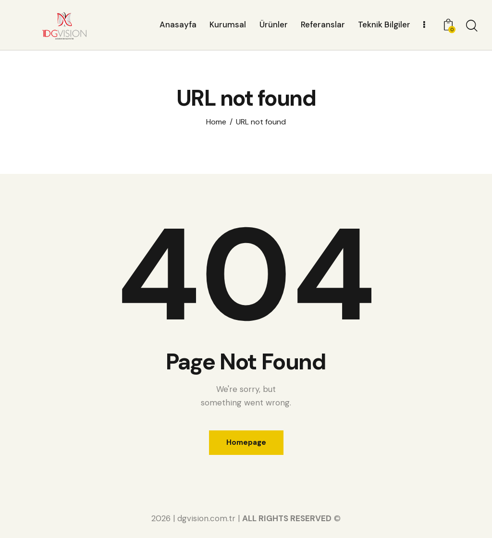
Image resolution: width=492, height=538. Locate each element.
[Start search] (472, 26)
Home (216, 122)
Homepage (246, 442)
